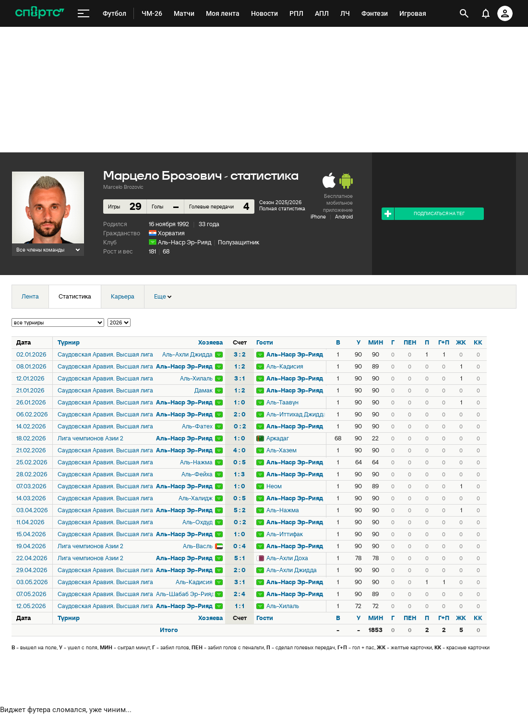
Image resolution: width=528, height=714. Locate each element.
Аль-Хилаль (196, 378)
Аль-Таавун (282, 402)
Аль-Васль (198, 546)
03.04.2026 (32, 510)
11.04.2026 (30, 522)
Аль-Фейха (197, 474)
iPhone (318, 216)
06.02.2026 (32, 414)
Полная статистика (282, 208)
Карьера (122, 296)
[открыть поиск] (464, 13)
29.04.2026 (31, 570)
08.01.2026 (31, 366)
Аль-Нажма (196, 462)
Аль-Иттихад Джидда (295, 414)
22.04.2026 (31, 558)
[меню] (83, 13)
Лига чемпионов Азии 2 (90, 438)
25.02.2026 (31, 462)
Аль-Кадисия (284, 366)
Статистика (75, 296)
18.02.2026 (31, 438)
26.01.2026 (31, 402)
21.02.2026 (31, 450)
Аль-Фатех (197, 426)
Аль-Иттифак (284, 534)
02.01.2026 (31, 354)
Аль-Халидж (196, 498)
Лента (30, 296)
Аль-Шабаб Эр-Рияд (185, 594)
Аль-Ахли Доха (287, 558)
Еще (162, 296)
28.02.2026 (31, 474)
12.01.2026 (30, 378)
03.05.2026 (32, 582)
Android (344, 216)
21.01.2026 (30, 390)
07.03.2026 (31, 486)
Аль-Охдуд (197, 522)
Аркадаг (277, 438)
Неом (274, 486)
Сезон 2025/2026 (280, 202)
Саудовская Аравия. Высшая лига (105, 354)
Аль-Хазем (281, 450)
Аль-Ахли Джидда (187, 354)
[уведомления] (485, 13)
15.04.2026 (31, 534)
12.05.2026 (31, 606)
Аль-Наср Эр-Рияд (184, 242)
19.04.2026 (31, 546)
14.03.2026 (31, 498)
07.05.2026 (31, 594)
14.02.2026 (31, 426)
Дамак (203, 390)
